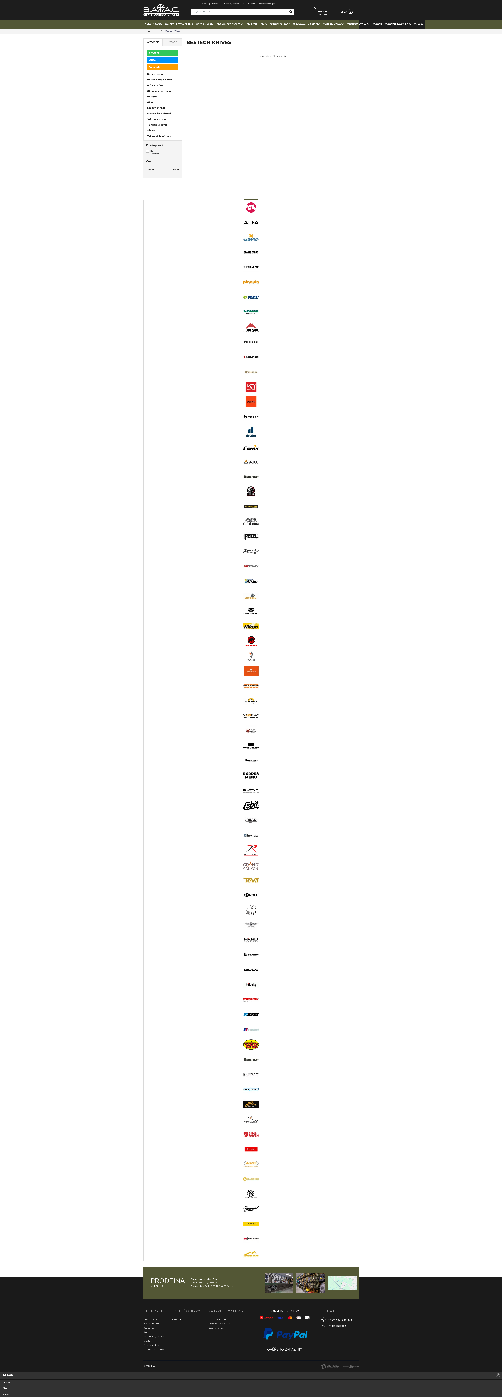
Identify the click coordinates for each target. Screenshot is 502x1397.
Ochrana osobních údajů (219, 1319)
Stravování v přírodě (306, 24)
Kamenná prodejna (267, 4)
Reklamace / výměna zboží (233, 4)
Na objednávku (155, 152)
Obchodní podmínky (209, 4)
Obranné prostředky (230, 24)
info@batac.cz (337, 1325)
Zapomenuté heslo (216, 1328)
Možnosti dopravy (151, 1323)
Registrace (176, 1319)
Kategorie (153, 42)
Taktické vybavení (358, 24)
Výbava (377, 24)
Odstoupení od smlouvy (153, 1349)
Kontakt (251, 4)
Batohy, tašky (153, 24)
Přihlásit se (323, 12)
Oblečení (252, 24)
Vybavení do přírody (398, 24)
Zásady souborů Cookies (219, 1323)
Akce (152, 60)
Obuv (263, 24)
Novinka (154, 52)
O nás (193, 4)
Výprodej (155, 67)
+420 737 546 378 (340, 1320)
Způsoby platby (150, 1319)
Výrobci (172, 42)
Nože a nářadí (205, 24)
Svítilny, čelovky (334, 24)
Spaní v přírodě (280, 24)
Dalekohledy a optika (179, 24)
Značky (418, 24)
